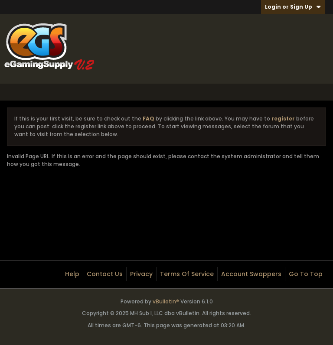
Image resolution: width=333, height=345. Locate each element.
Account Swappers (251, 274)
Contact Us (105, 274)
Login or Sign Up (293, 6)
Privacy (141, 274)
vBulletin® (166, 301)
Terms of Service (187, 274)
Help (72, 274)
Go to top (306, 274)
